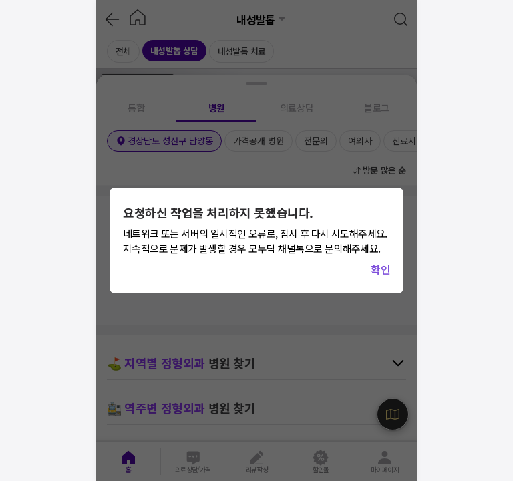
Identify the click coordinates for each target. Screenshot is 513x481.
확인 (380, 269)
